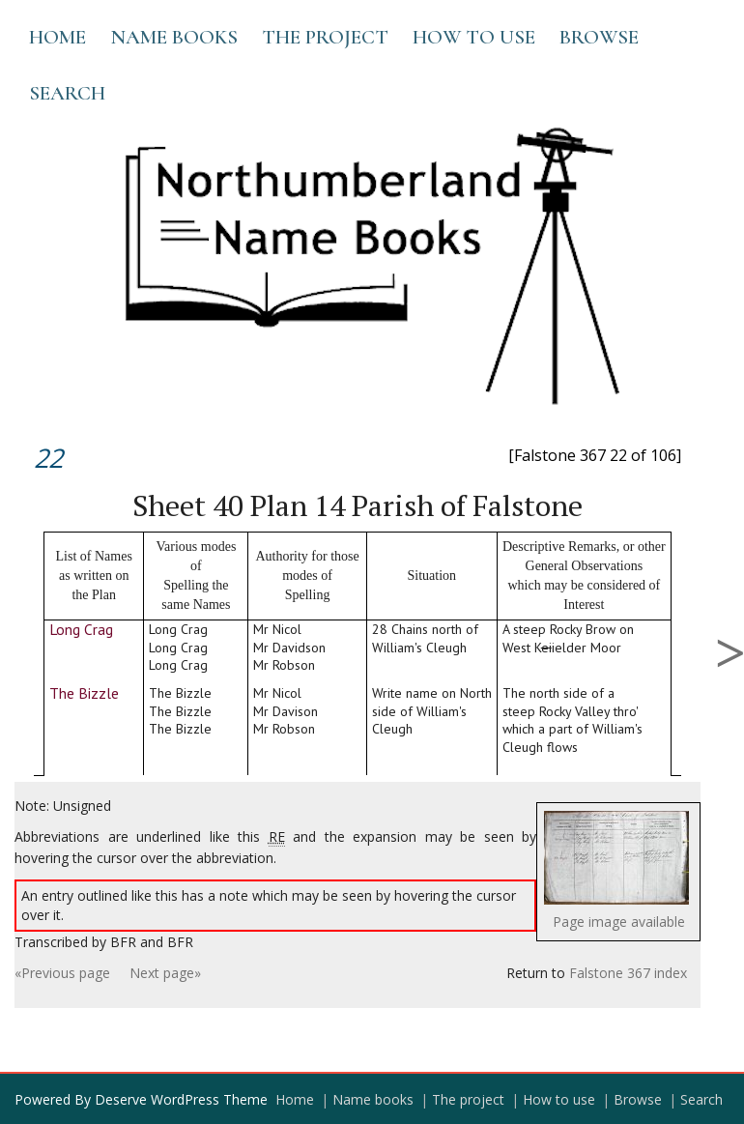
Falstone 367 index (628, 973)
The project (325, 37)
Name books (174, 37)
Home (57, 37)
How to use (474, 37)
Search (67, 93)
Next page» (165, 973)
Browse (599, 37)
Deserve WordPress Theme (181, 1099)
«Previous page (62, 973)
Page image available (619, 921)
